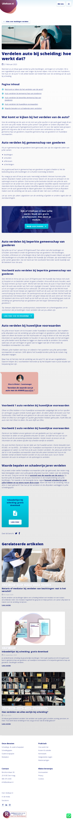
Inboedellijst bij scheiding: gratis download (25, 651)
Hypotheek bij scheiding (40, 708)
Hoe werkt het (43, 747)
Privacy (40, 775)
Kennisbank (42, 754)
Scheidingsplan (7, 750)
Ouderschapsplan (8, 754)
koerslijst (28, 390)
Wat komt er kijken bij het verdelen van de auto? (24, 89)
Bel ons (61, 4)
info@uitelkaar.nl (7, 782)
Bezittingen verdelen (9, 585)
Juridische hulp (46, 585)
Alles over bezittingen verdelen (16, 21)
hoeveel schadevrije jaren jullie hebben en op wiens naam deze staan (34, 481)
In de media (6, 797)
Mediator (19, 585)
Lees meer (15, 522)
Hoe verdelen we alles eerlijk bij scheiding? (25, 712)
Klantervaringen (43, 760)
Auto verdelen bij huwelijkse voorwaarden (21, 104)
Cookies (41, 779)
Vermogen (20, 708)
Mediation (5, 757)
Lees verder (6, 605)
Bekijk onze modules (35, 226)
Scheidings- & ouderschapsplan (13, 747)
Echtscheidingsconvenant (32, 585)
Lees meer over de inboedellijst (16, 316)
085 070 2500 (6, 779)
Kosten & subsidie (44, 750)
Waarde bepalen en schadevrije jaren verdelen (23, 108)
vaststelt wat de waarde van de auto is (47, 475)
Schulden (28, 708)
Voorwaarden (43, 772)
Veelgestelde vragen (45, 757)
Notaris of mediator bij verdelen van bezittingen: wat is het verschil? (34, 590)
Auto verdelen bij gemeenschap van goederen (23, 93)
